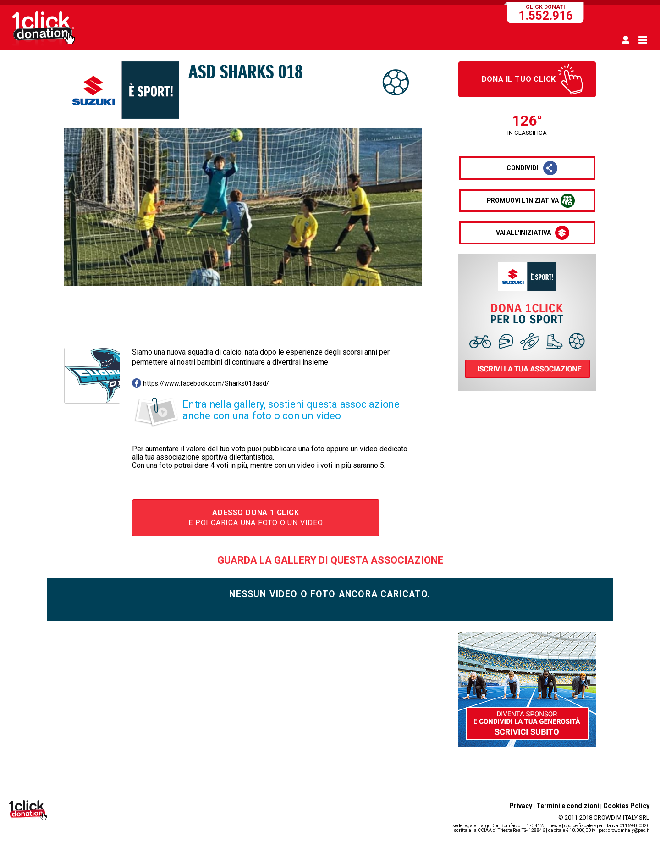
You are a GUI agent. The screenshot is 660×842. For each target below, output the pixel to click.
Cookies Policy (626, 805)
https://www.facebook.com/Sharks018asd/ (206, 383)
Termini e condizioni (567, 805)
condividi (522, 168)
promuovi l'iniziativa (523, 200)
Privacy (520, 805)
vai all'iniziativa (523, 232)
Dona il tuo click (519, 79)
